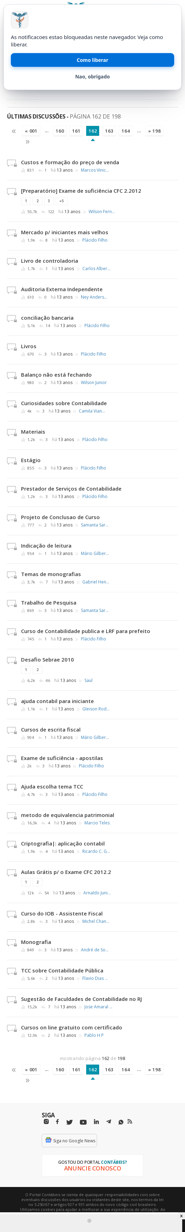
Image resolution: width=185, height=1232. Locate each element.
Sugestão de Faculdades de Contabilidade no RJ (81, 998)
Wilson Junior (94, 382)
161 (76, 131)
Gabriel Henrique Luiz (96, 582)
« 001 (31, 131)
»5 (62, 200)
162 (93, 131)
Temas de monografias (51, 573)
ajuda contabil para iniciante (57, 700)
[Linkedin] (96, 1121)
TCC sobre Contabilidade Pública (62, 970)
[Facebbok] (57, 1121)
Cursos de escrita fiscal (51, 729)
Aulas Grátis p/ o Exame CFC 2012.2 (66, 871)
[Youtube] (83, 1122)
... (47, 130)
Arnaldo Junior (97, 893)
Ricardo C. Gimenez (96, 851)
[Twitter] (69, 1122)
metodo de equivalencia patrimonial (67, 814)
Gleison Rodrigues (96, 709)
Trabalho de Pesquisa (48, 602)
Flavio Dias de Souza (96, 978)
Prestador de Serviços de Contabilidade (71, 488)
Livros (28, 346)
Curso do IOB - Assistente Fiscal (62, 913)
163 (109, 131)
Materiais (33, 431)
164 (126, 131)
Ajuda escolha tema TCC (52, 786)
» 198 (154, 131)
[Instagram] (46, 1121)
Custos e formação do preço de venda (70, 162)
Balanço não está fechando (56, 374)
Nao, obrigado (92, 76)
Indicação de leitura (46, 545)
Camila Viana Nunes (93, 411)
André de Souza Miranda (95, 949)
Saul (88, 680)
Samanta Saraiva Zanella (95, 525)
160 (60, 131)
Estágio (31, 460)
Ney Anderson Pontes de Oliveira (95, 297)
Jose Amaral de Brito (98, 1006)
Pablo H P (94, 1035)
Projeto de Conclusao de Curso (60, 517)
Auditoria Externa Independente (62, 289)
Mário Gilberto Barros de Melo (95, 553)
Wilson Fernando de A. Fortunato (103, 211)
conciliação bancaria (47, 317)
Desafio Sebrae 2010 (47, 659)
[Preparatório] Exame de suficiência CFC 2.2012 (81, 190)
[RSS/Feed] (129, 1121)
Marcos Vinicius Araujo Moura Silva (95, 170)
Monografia (36, 941)
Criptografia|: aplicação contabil (63, 843)
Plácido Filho (95, 240)
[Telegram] (108, 1122)
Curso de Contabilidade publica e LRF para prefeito (85, 630)
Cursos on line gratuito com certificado (71, 1027)
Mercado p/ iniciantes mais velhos (64, 232)
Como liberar (92, 60)
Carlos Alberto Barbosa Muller (96, 268)
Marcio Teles (97, 823)
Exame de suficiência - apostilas (62, 757)
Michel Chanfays (96, 921)
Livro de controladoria (49, 260)
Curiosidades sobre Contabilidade (64, 403)
